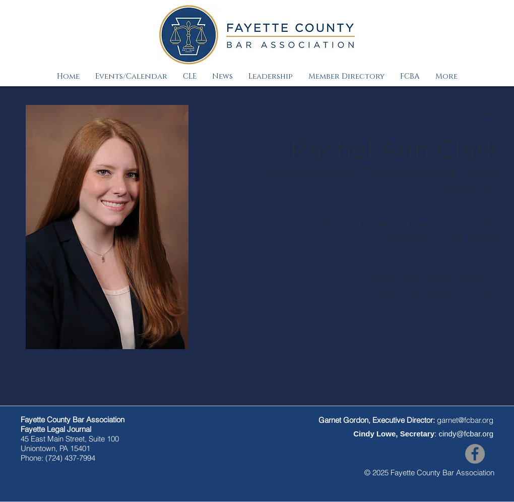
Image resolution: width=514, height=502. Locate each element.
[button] (131, 76)
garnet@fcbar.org (465, 420)
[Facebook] (475, 454)
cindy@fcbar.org (465, 433)
